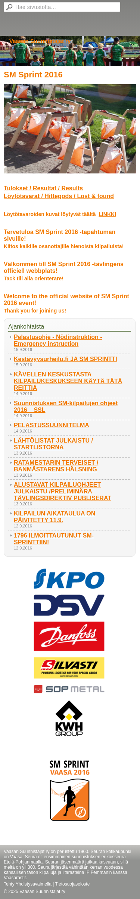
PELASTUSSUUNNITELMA (51, 425)
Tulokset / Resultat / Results (43, 188)
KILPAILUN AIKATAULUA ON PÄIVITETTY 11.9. (54, 516)
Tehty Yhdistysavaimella (28, 884)
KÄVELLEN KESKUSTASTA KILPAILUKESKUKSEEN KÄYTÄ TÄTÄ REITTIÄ (68, 381)
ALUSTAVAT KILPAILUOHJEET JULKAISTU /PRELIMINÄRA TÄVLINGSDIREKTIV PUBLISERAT (62, 491)
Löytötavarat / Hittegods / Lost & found (59, 196)
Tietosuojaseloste (72, 884)
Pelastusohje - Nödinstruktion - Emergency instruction (58, 340)
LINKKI (107, 214)
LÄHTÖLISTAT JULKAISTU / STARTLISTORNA (53, 443)
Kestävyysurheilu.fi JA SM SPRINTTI (65, 359)
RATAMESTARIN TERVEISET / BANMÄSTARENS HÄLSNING (56, 465)
